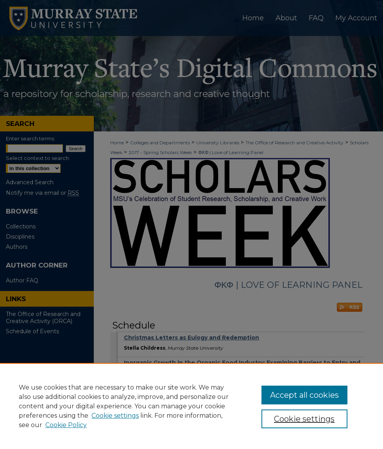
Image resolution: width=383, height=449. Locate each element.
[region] (191, 406)
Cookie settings (115, 415)
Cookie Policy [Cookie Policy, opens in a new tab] (66, 425)
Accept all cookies (304, 395)
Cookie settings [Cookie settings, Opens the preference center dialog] (304, 419)
